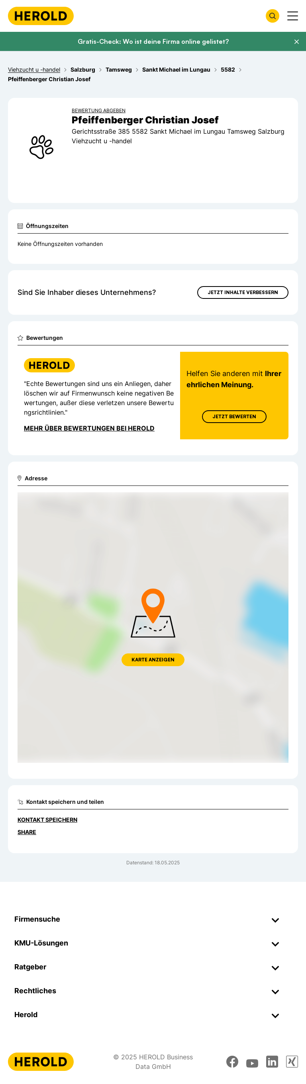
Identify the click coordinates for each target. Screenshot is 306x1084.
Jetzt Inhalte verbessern (243, 292)
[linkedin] (272, 1062)
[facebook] (232, 1062)
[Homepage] (41, 16)
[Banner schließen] (296, 42)
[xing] (292, 1062)
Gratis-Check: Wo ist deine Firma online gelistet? (153, 41)
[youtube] (252, 1062)
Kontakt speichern (47, 819)
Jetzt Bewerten (234, 416)
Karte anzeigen (153, 660)
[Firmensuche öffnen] (272, 16)
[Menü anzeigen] (292, 16)
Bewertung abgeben (99, 110)
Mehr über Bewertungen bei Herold (89, 428)
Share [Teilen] (27, 832)
